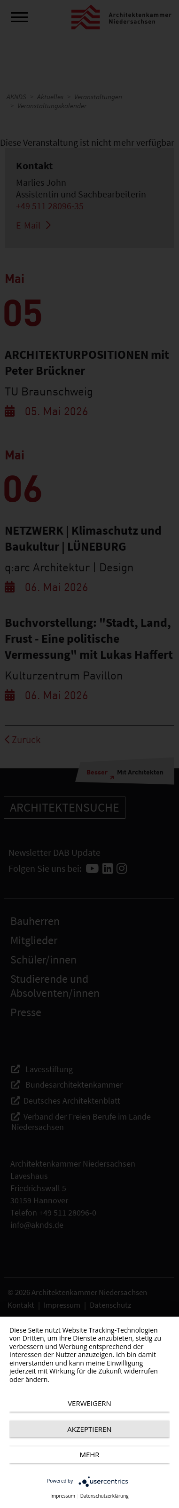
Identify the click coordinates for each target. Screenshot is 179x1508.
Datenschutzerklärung (104, 1496)
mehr (89, 1454)
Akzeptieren (89, 1429)
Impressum (62, 1496)
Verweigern (89, 1403)
